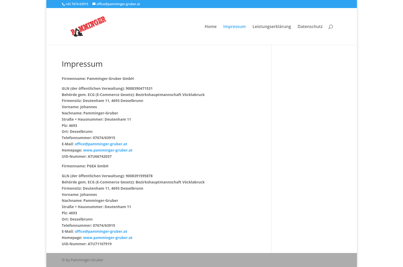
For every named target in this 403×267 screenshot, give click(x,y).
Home (211, 27)
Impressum (234, 27)
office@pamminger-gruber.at (101, 143)
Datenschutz (310, 27)
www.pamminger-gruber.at (108, 150)
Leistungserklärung (271, 27)
